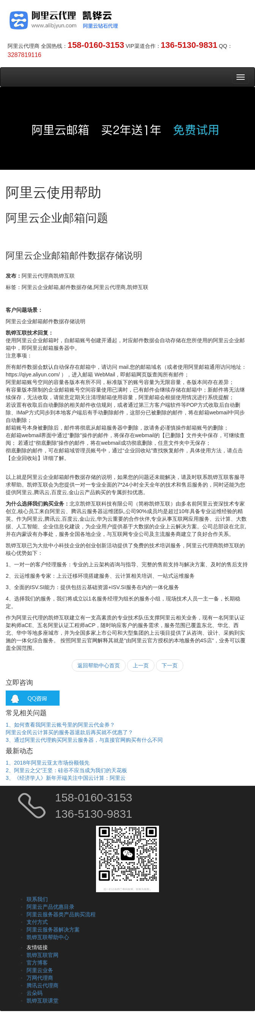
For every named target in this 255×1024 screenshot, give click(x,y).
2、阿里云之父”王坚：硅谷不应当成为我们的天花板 (66, 770)
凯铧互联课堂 (42, 1000)
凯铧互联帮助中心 (48, 937)
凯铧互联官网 (42, 955)
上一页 (141, 665)
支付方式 (37, 922)
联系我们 (37, 899)
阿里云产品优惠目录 (50, 907)
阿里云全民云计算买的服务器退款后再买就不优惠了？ (69, 732)
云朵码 (34, 993)
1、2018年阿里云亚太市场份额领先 (48, 763)
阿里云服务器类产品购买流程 (61, 914)
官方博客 (37, 962)
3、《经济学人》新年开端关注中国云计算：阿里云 (66, 778)
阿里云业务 (40, 970)
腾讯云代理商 (42, 985)
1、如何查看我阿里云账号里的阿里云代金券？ (60, 725)
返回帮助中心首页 (98, 665)
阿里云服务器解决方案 (53, 929)
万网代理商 (40, 978)
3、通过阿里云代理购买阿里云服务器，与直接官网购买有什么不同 (84, 740)
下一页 (170, 665)
